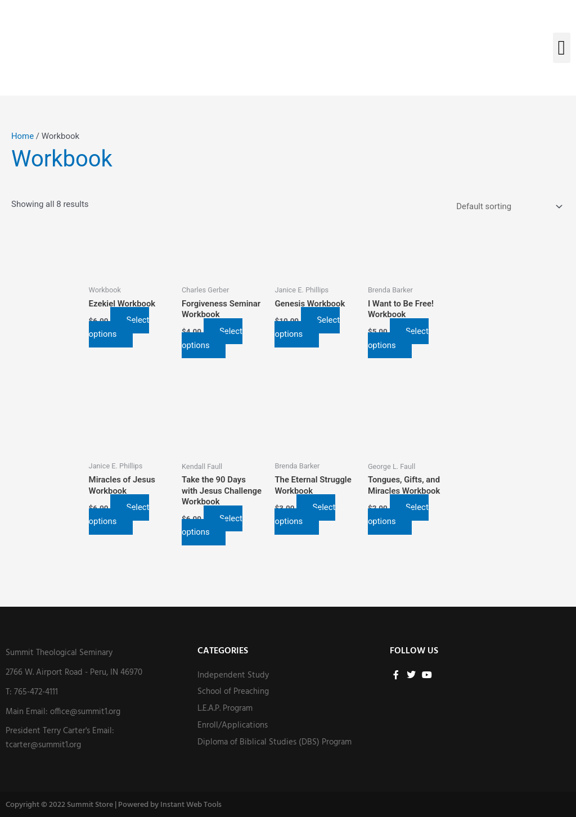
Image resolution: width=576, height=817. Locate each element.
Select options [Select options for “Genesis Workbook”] (307, 327)
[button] (561, 48)
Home (22, 136)
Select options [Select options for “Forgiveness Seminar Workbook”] (213, 338)
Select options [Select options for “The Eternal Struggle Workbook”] (305, 515)
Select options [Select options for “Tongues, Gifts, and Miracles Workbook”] (398, 515)
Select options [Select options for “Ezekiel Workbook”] (120, 327)
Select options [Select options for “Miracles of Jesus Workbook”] (120, 515)
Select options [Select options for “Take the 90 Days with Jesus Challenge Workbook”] (213, 525)
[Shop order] (507, 206)
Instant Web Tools (191, 804)
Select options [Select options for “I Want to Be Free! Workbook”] (398, 338)
